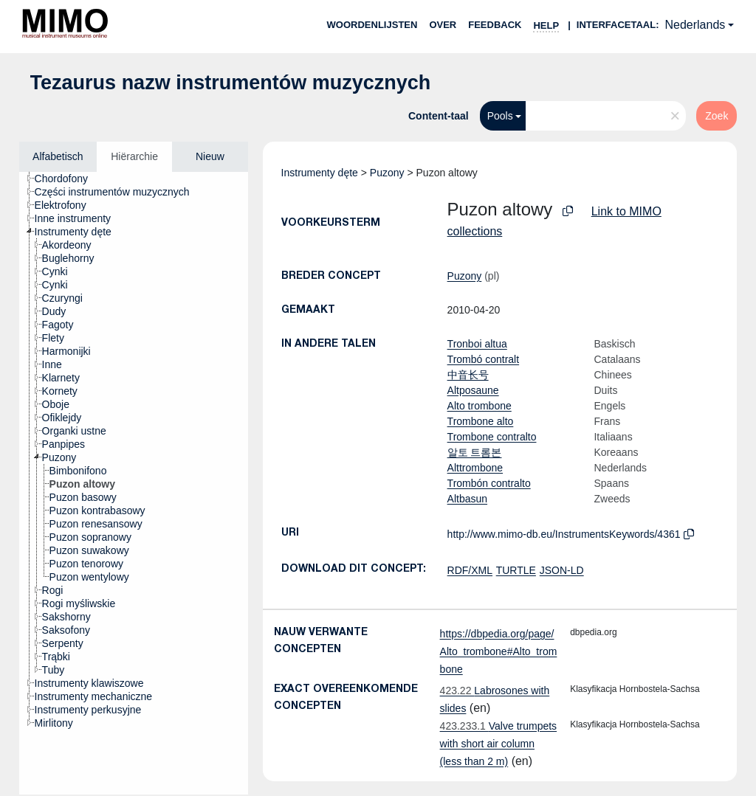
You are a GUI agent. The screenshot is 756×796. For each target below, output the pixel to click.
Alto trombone (479, 406)
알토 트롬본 (474, 452)
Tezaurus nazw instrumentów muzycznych (230, 83)
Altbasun (467, 499)
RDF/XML (469, 570)
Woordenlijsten (372, 24)
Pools (500, 116)
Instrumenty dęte (319, 173)
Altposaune (473, 390)
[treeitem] (67, 178)
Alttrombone (475, 468)
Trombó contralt (483, 359)
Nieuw (210, 156)
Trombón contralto (489, 483)
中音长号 (468, 375)
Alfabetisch (57, 156)
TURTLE (516, 570)
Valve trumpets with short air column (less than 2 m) (498, 743)
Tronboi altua (477, 344)
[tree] (133, 483)
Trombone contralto (492, 437)
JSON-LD (562, 570)
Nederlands (694, 24)
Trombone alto (480, 421)
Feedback (494, 24)
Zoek (716, 116)
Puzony (387, 173)
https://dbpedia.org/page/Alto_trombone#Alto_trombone (498, 651)
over (442, 24)
